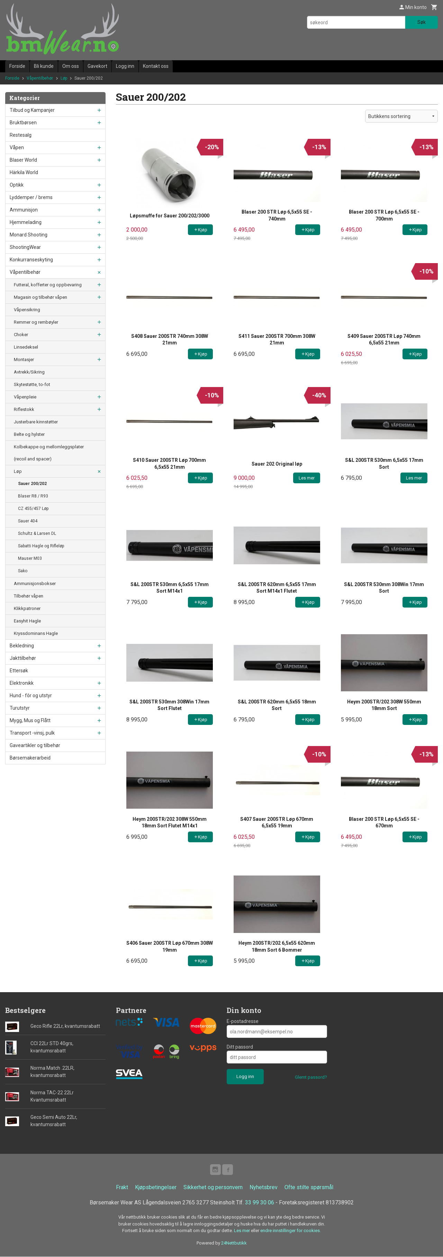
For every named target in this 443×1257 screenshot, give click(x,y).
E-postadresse (243, 1021)
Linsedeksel (26, 347)
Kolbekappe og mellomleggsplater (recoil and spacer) (49, 452)
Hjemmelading (26, 222)
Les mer (242, 1230)
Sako (22, 570)
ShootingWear (25, 247)
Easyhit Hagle (27, 620)
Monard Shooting (28, 234)
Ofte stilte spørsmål (308, 1187)
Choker (21, 334)
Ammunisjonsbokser (35, 583)
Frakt (122, 1187)
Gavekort (97, 66)
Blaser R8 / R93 (33, 496)
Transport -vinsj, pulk (32, 733)
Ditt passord (240, 1047)
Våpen (17, 147)
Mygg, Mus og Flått (30, 720)
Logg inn (125, 66)
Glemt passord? (311, 1077)
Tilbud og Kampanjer (32, 110)
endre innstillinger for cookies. (290, 1230)
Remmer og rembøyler (36, 322)
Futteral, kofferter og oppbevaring (48, 284)
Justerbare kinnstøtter (36, 421)
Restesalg (20, 135)
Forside (17, 66)
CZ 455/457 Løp (33, 508)
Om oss (70, 66)
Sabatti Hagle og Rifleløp (41, 546)
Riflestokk (24, 409)
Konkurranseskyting (31, 259)
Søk (421, 22)
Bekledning (22, 645)
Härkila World (24, 172)
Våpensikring (27, 309)
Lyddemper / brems (31, 197)
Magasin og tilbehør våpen (40, 297)
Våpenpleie (25, 396)
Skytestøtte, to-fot (32, 384)
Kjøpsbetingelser (156, 1187)
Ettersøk (19, 670)
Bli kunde (44, 66)
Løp (18, 471)
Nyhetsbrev (264, 1187)
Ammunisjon (24, 210)
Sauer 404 (27, 521)
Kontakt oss (156, 66)
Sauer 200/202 (32, 483)
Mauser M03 (30, 558)
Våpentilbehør (25, 272)
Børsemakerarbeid (30, 758)
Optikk (17, 185)
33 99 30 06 (259, 1203)
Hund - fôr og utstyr (31, 695)
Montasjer (24, 359)
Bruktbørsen (23, 122)
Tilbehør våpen (28, 596)
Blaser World (23, 160)
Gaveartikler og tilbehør (35, 745)
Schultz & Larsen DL (37, 533)
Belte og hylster (29, 434)
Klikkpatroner (27, 608)
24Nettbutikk (234, 1243)
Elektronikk (22, 683)
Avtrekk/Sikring (29, 372)
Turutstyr (20, 708)
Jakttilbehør (23, 658)
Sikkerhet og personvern (213, 1187)
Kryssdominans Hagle (36, 633)
